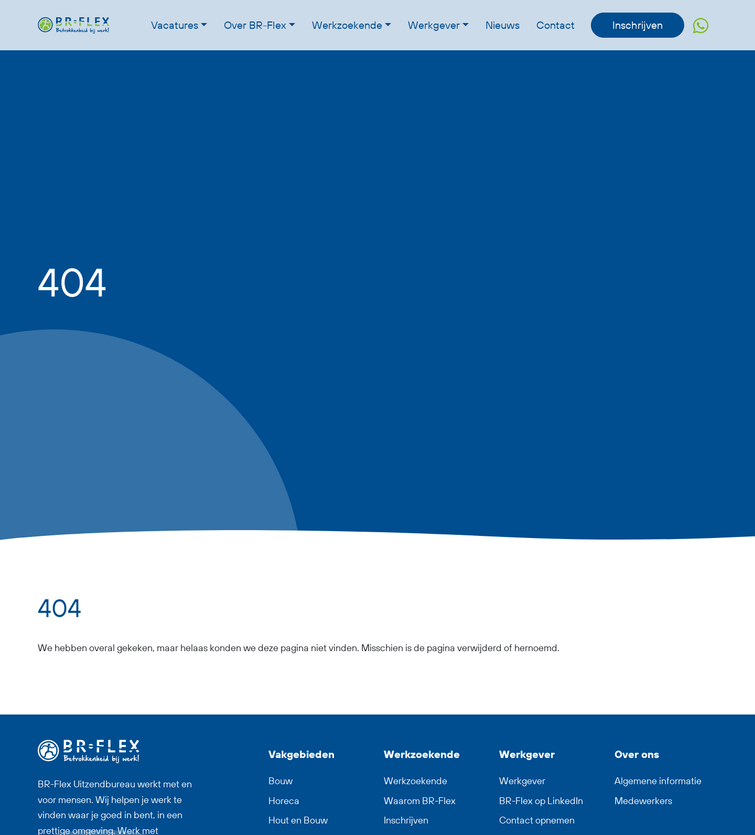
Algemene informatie (658, 781)
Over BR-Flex (255, 24)
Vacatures (174, 24)
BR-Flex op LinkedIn (541, 801)
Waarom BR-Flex (420, 801)
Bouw (280, 781)
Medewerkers (643, 801)
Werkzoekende (347, 24)
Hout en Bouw (298, 820)
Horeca (283, 801)
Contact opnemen (537, 820)
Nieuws (503, 24)
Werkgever (434, 24)
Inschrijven (637, 24)
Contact (555, 24)
